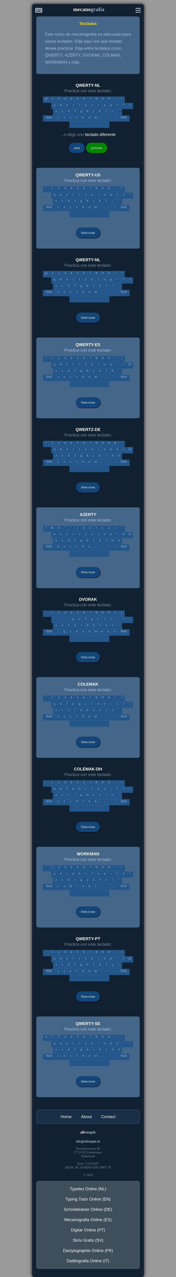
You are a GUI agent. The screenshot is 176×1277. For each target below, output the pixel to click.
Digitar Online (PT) (88, 1230)
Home (66, 1116)
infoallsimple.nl (88, 1141)
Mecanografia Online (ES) (88, 1219)
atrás (77, 148)
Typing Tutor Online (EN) (88, 1199)
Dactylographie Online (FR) (88, 1250)
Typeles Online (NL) (88, 1188)
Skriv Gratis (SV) (88, 1240)
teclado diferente (100, 134)
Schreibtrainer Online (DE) (88, 1209)
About (86, 1116)
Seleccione (88, 232)
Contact (108, 1116)
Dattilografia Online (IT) (88, 1260)
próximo (96, 148)
